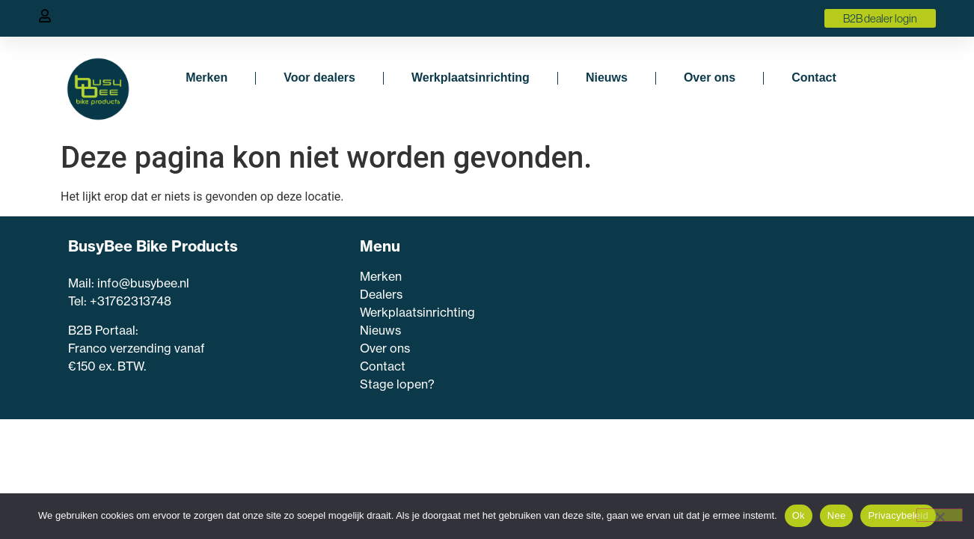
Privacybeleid (898, 515)
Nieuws (607, 77)
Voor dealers (319, 77)
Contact (813, 77)
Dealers (381, 294)
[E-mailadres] (716, 371)
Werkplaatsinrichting (470, 77)
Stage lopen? (399, 384)
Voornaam (617, 302)
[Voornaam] (716, 324)
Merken (206, 77)
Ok (798, 515)
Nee (836, 515)
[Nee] (939, 515)
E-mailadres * (625, 349)
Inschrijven (717, 408)
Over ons (709, 77)
